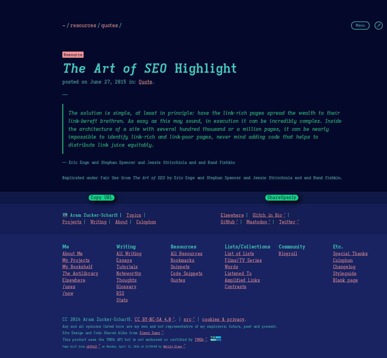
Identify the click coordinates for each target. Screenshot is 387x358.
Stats (122, 300)
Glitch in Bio (267, 215)
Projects (71, 222)
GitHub (228, 222)
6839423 (91, 346)
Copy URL (101, 197)
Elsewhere (232, 215)
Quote (145, 82)
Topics (133, 215)
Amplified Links (242, 280)
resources (83, 25)
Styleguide (345, 273)
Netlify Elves (172, 346)
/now (67, 293)
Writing (98, 222)
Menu (360, 25)
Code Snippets (187, 273)
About (121, 222)
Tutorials (127, 267)
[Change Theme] (379, 25)
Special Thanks (350, 253)
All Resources (187, 253)
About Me (72, 253)
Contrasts (235, 287)
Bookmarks (183, 260)
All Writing (128, 253)
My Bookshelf (77, 267)
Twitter (287, 222)
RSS (120, 293)
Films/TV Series (243, 260)
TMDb (199, 340)
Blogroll (288, 253)
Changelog (344, 267)
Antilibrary (80, 273)
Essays (124, 260)
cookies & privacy (223, 319)
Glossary (126, 287)
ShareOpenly (281, 197)
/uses (68, 287)
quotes (109, 25)
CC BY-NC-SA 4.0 (153, 319)
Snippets (180, 267)
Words (231, 267)
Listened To (238, 273)
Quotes (178, 280)
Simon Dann (149, 333)
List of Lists (239, 253)
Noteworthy (128, 273)
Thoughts (126, 280)
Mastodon (256, 222)
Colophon (146, 222)
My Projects (76, 260)
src (187, 319)
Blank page (345, 280)
